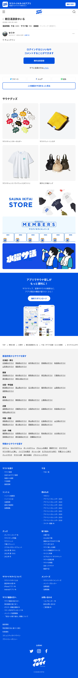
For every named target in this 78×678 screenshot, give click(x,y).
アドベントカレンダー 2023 (52, 505)
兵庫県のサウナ (47, 409)
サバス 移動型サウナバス (51, 550)
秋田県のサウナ (60, 363)
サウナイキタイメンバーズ (52, 580)
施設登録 (7, 484)
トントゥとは (8, 499)
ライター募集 (47, 523)
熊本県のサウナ (47, 433)
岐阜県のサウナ (8, 400)
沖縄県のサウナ (35, 437)
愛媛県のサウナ (34, 424)
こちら (46, 68)
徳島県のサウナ (8, 424)
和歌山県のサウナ (8, 412)
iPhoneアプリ (9, 586)
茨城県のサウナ (8, 375)
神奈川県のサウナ (21, 379)
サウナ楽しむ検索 (49, 547)
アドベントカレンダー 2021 (52, 511)
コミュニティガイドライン (11, 635)
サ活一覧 (46, 472)
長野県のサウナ (8, 391)
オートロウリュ (29, 448)
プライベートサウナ (40, 455)
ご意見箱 (46, 607)
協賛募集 (7, 508)
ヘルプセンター (48, 601)
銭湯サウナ (53, 448)
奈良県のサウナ (60, 409)
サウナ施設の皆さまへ (11, 601)
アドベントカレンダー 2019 (52, 517)
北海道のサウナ (8, 363)
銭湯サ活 (46, 569)
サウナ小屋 (18, 455)
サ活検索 (7, 481)
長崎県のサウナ (34, 433)
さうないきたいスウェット (13, 547)
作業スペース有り (64, 451)
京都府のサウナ (21, 409)
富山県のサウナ (21, 387)
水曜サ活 (26, 35)
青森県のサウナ (21, 363)
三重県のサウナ (47, 400)
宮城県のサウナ (47, 363)
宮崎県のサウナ (8, 437)
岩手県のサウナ (34, 363)
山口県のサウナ (60, 421)
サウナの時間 (47, 563)
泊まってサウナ (48, 566)
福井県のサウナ (47, 387)
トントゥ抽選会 (9, 496)
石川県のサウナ (34, 387)
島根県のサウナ (21, 421)
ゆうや (12, 32)
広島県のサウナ (47, 421)
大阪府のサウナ (34, 409)
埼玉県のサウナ (47, 375)
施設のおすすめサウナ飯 (51, 541)
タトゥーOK (36, 451)
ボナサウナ (63, 448)
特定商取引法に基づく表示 (11, 628)
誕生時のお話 (8, 583)
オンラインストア (10, 535)
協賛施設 (46, 586)
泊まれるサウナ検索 (11, 475)
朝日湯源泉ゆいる (15, 19)
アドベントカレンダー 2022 (52, 508)
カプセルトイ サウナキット (52, 556)
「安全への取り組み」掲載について (16, 616)
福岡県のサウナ (8, 433)
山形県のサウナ (8, 366)
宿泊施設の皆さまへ (11, 604)
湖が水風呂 (28, 455)
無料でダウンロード (39, 298)
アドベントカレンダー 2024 (52, 502)
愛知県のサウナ (34, 400)
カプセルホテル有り (49, 451)
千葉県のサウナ (60, 375)
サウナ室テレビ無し (9, 451)
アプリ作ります (48, 544)
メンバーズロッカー (50, 583)
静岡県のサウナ (21, 400)
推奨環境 (5, 624)
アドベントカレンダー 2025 (52, 499)
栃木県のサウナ (21, 375)
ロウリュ (5, 448)
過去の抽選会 (8, 505)
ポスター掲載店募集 (11, 607)
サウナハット (8, 541)
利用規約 (5, 632)
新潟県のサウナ (8, 387)
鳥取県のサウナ (8, 421)
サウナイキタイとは (11, 580)
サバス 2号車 (47, 553)
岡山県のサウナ (34, 421)
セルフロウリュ (16, 448)
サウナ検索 (8, 472)
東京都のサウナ (8, 379)
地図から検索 (8, 478)
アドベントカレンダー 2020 (52, 514)
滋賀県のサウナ (8, 409)
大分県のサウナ (60, 433)
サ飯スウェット (9, 544)
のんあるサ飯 (47, 538)
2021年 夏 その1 (9, 550)
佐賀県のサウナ (21, 433)
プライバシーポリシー (9, 639)
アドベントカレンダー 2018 (52, 520)
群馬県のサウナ (34, 375)
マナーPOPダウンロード (12, 610)
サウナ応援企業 (48, 559)
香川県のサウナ (21, 424)
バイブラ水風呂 (24, 451)
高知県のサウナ (47, 424)
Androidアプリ (9, 589)
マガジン (46, 496)
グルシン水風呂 (42, 448)
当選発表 (7, 502)
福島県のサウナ (21, 366)
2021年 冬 (7, 556)
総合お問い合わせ (49, 604)
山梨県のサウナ (60, 387)
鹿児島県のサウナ (21, 437)
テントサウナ (7, 455)
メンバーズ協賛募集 (11, 613)
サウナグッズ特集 (10, 538)
